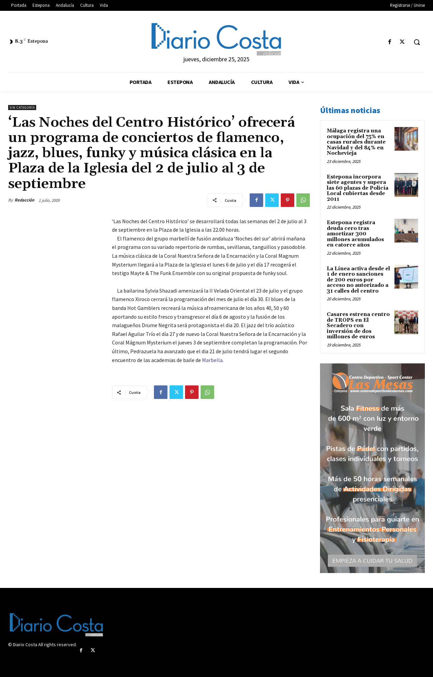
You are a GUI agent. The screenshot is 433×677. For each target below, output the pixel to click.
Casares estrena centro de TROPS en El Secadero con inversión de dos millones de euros (358, 325)
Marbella (212, 360)
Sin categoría (22, 107)
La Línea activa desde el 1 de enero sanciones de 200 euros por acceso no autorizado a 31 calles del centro (358, 280)
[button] (417, 42)
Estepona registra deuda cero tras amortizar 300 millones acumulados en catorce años (355, 233)
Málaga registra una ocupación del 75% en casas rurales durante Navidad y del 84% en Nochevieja (356, 142)
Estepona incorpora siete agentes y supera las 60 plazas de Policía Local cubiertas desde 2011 (357, 188)
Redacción (24, 200)
